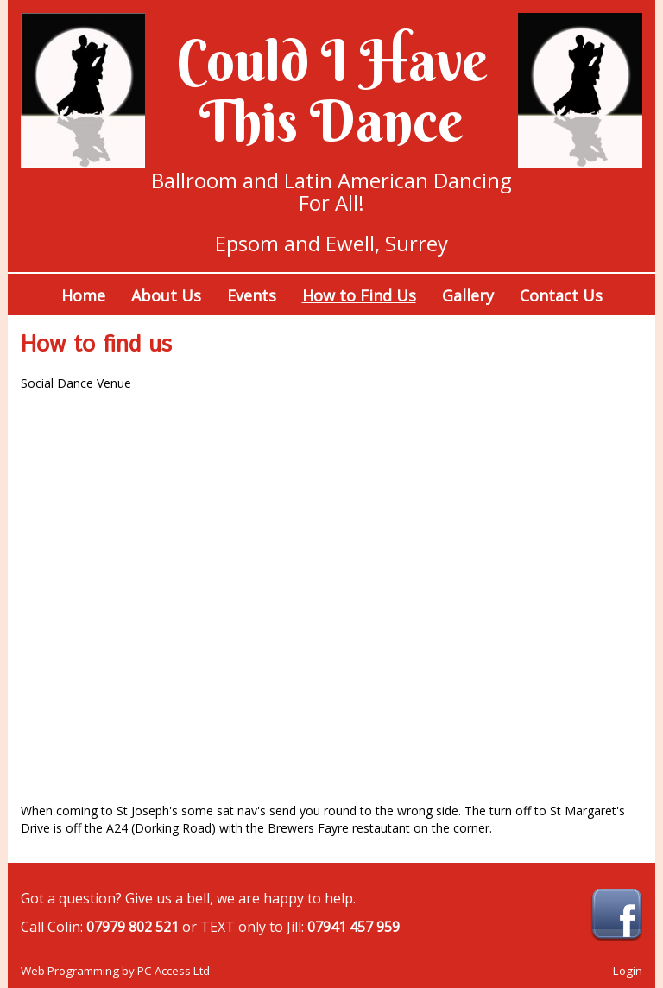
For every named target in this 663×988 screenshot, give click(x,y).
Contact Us (561, 295)
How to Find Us (359, 295)
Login (627, 970)
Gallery (468, 295)
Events (251, 295)
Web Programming (70, 970)
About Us (166, 295)
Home (83, 295)
